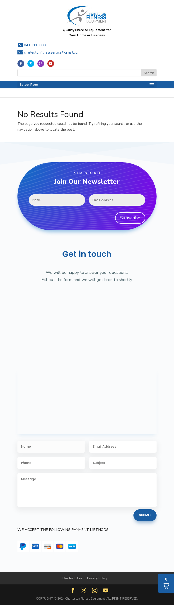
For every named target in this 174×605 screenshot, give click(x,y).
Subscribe (130, 218)
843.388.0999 (35, 45)
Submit (145, 515)
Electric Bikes (72, 578)
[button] (166, 583)
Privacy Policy (97, 578)
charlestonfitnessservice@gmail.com (52, 52)
